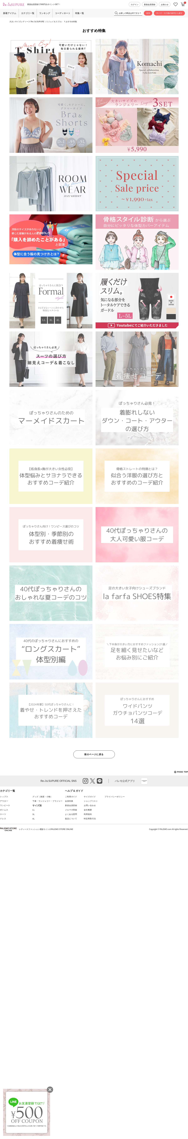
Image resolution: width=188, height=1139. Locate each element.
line (99, 781)
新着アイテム (9, 13)
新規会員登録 (149, 4)
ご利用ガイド (71, 797)
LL (33, 810)
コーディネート (62, 13)
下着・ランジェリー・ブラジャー (47, 801)
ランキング (44, 13)
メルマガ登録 (71, 810)
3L (33, 814)
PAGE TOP (181, 772)
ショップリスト (91, 801)
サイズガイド (90, 797)
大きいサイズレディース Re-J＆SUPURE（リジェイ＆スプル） (36, 22)
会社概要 (88, 810)
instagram (85, 781)
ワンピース (5, 805)
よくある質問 (71, 814)
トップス (4, 797)
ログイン (134, 4)
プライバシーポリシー (115, 797)
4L (33, 819)
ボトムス (4, 810)
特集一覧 (79, 13)
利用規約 (88, 814)
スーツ (3, 814)
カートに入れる (183, 4)
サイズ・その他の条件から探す (169, 13)
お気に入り (176, 4)
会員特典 (69, 801)
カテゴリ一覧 (27, 13)
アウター (4, 801)
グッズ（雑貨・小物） (42, 797)
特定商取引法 (90, 819)
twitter (92, 781)
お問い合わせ (90, 805)
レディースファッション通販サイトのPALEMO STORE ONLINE (46, 829)
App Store (144, 781)
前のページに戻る (94, 754)
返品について (71, 819)
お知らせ (164, 4)
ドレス (3, 819)
